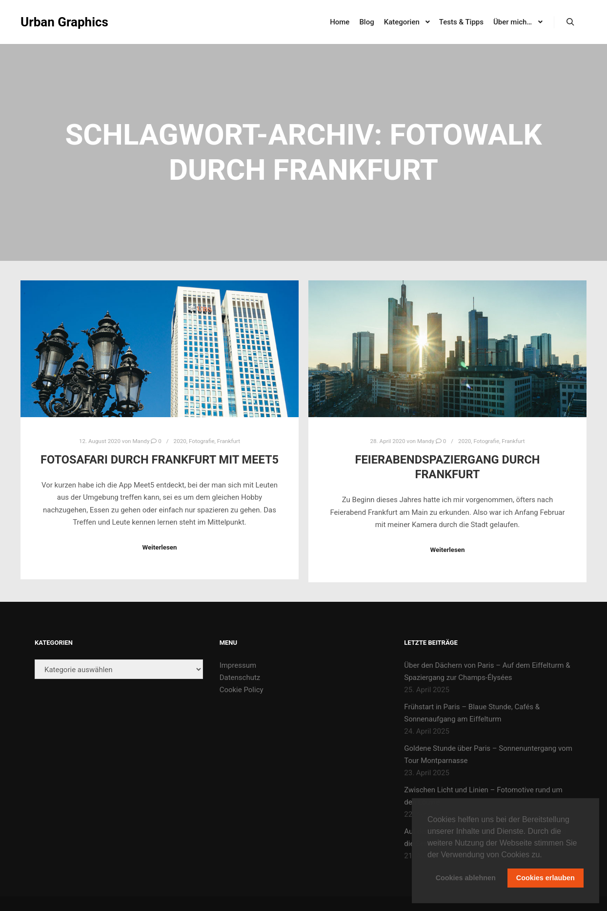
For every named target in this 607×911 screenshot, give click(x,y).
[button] (545, 855)
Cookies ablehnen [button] (466, 878)
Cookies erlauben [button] (545, 878)
